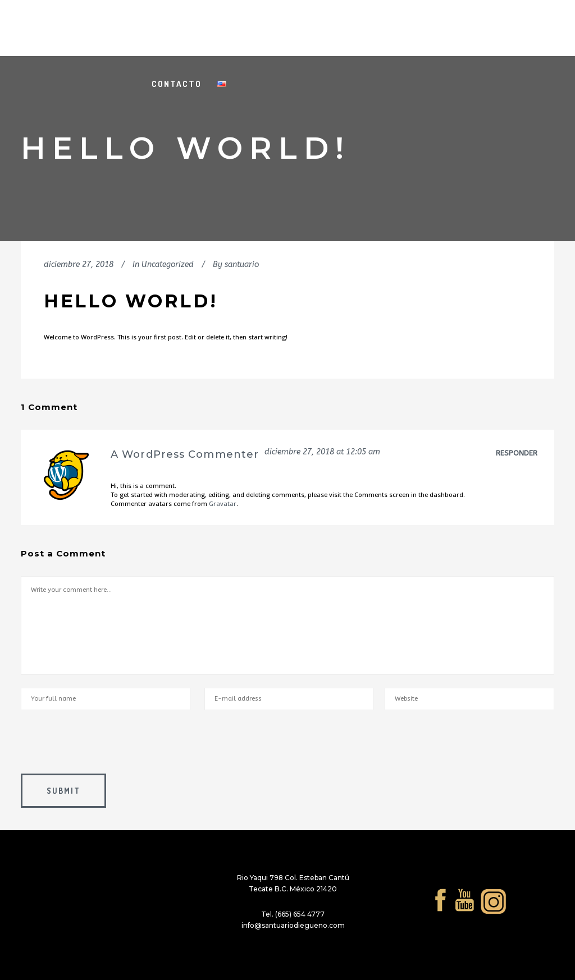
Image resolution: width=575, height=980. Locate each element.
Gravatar (222, 503)
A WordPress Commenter (185, 454)
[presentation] (106, 746)
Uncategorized (168, 264)
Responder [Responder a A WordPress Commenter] (516, 453)
